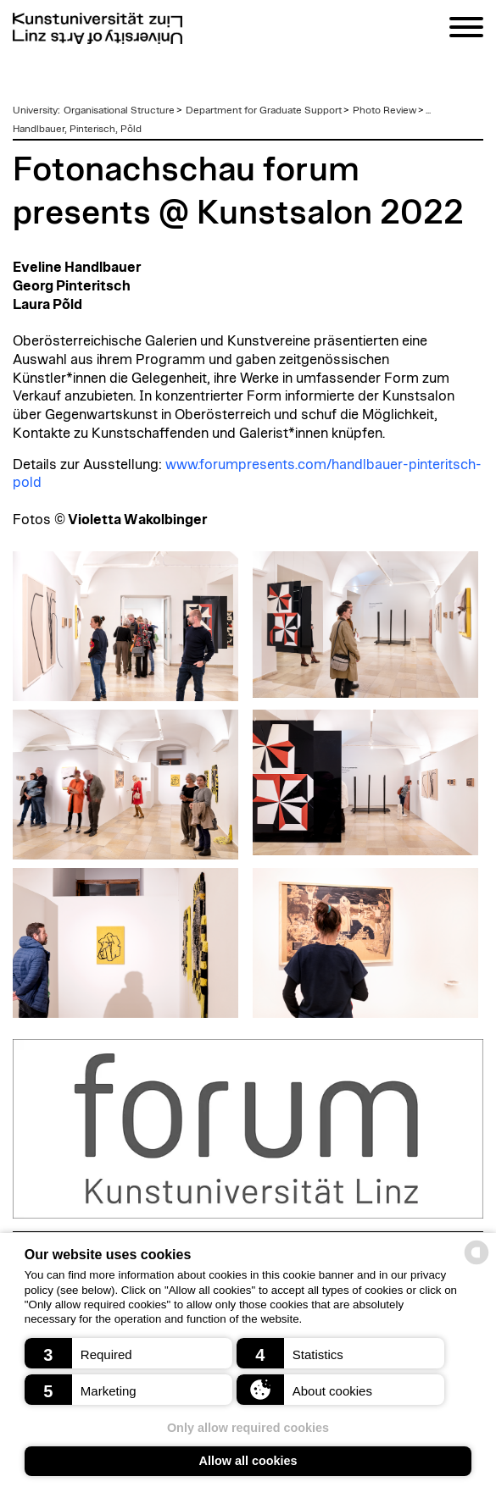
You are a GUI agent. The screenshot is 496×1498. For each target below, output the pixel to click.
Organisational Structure (119, 110)
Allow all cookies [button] (248, 1461)
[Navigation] (466, 30)
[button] (128, 1353)
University (35, 110)
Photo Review (384, 110)
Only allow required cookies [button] (248, 1427)
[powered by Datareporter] (476, 1263)
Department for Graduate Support (264, 110)
